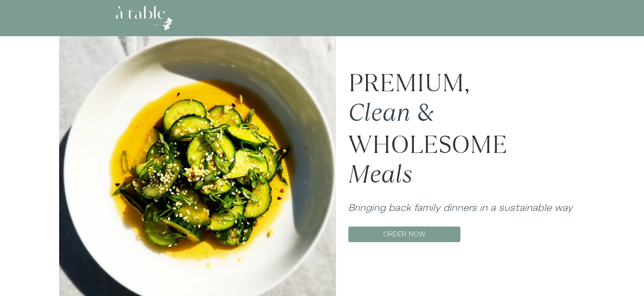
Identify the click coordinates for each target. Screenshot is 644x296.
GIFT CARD (355, 17)
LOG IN (488, 17)
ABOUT (290, 17)
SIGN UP (516, 17)
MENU (320, 17)
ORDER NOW (404, 234)
